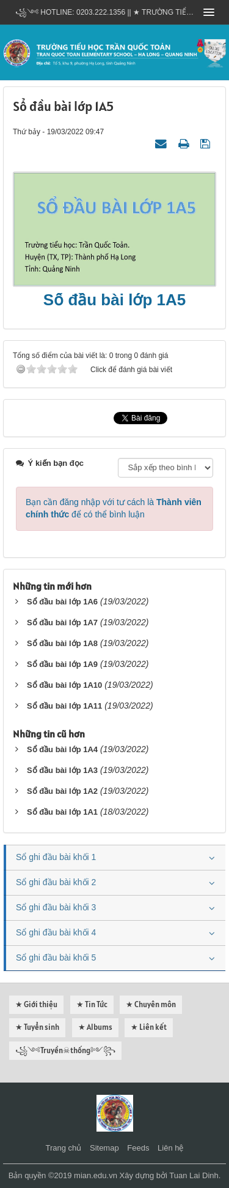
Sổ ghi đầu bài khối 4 (56, 932)
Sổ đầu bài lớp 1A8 (62, 643)
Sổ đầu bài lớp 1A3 (62, 770)
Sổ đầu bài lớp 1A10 (64, 685)
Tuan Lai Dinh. (194, 1175)
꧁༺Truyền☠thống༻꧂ (65, 1050)
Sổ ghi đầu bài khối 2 (56, 882)
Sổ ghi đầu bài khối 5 (56, 957)
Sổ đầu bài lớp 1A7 (62, 622)
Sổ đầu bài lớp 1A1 (62, 812)
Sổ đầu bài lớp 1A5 (114, 300)
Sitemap (104, 1147)
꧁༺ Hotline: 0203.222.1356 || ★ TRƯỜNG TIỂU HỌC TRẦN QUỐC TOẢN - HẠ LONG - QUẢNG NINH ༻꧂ (105, 12)
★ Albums (95, 1027)
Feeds (138, 1147)
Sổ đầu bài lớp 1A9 (62, 664)
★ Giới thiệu (36, 1004)
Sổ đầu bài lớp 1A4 (62, 749)
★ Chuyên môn (151, 1004)
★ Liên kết (149, 1027)
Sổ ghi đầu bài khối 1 (56, 857)
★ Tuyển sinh (37, 1027)
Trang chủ (64, 1147)
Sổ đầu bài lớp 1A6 (62, 601)
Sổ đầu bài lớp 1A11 (64, 705)
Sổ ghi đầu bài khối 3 (56, 907)
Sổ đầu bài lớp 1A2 (62, 791)
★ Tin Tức (91, 1004)
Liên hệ (170, 1147)
